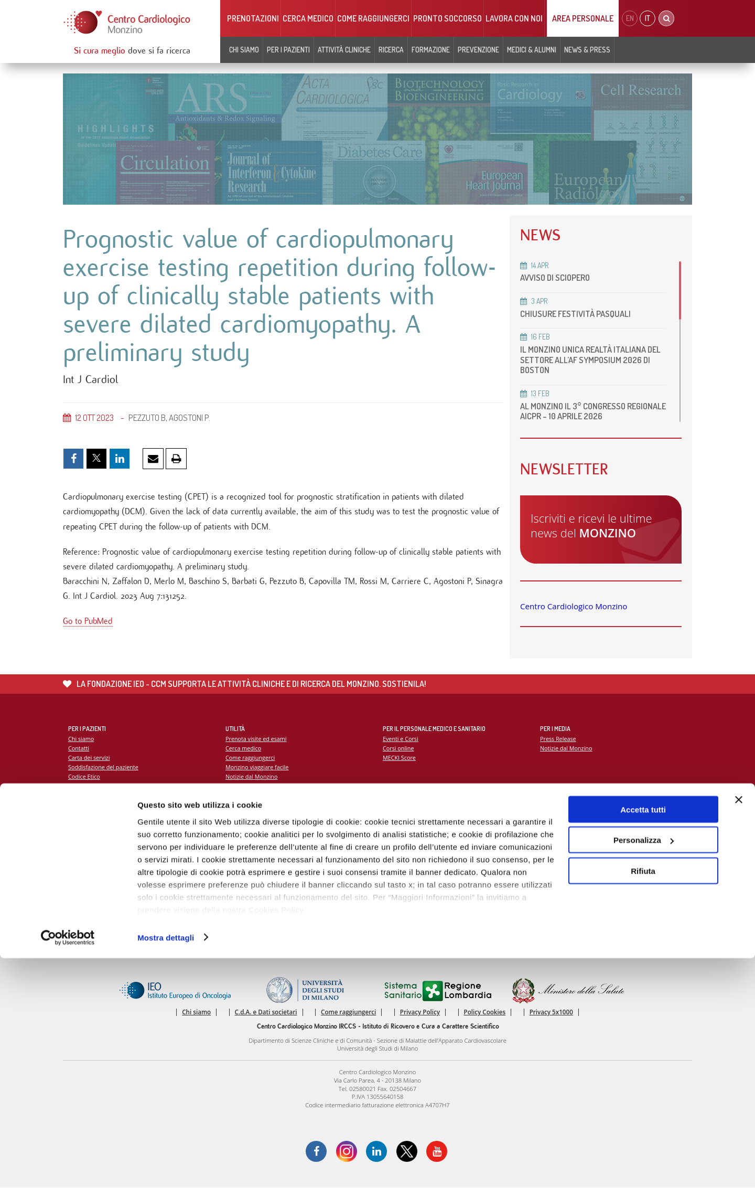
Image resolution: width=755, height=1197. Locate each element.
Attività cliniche (344, 49)
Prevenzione (478, 49)
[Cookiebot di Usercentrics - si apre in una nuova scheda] (68, 1176)
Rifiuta (643, 1109)
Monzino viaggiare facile (258, 775)
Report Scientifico (406, 840)
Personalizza (643, 1079)
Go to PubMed (88, 631)
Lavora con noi (514, 18)
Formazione (431, 49)
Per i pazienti (288, 49)
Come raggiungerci (373, 18)
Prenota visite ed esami (257, 745)
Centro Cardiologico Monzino (573, 606)
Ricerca (391, 49)
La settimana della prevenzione (582, 850)
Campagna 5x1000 (565, 840)
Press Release (558, 745)
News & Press (587, 49)
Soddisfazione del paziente (104, 775)
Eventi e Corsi (401, 745)
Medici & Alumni (531, 49)
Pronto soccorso (447, 18)
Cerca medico (308, 18)
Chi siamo (244, 49)
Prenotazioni (253, 18)
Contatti (79, 755)
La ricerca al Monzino (411, 850)
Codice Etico (84, 785)
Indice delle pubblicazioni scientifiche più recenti (448, 860)
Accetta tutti (643, 1048)
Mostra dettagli (165, 1176)
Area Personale (582, 18)
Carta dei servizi (89, 765)
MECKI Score (400, 765)
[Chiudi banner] (738, 1038)
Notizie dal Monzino (252, 785)
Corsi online (399, 755)
